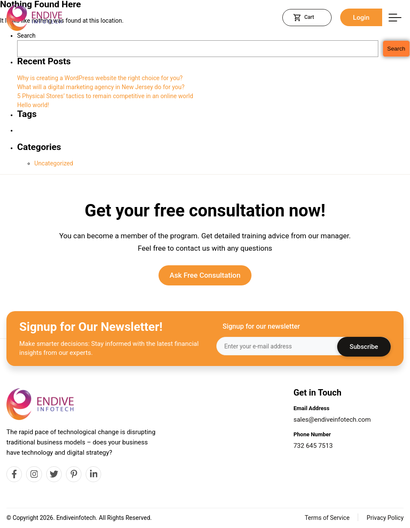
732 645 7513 (313, 446)
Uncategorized (53, 163)
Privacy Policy (385, 518)
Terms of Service (327, 518)
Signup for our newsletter (261, 327)
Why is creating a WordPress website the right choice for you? (99, 78)
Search (26, 35)
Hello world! (33, 105)
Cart (304, 17)
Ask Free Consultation (205, 275)
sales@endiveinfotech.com (332, 419)
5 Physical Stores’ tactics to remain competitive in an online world (104, 96)
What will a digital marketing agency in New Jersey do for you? (100, 87)
